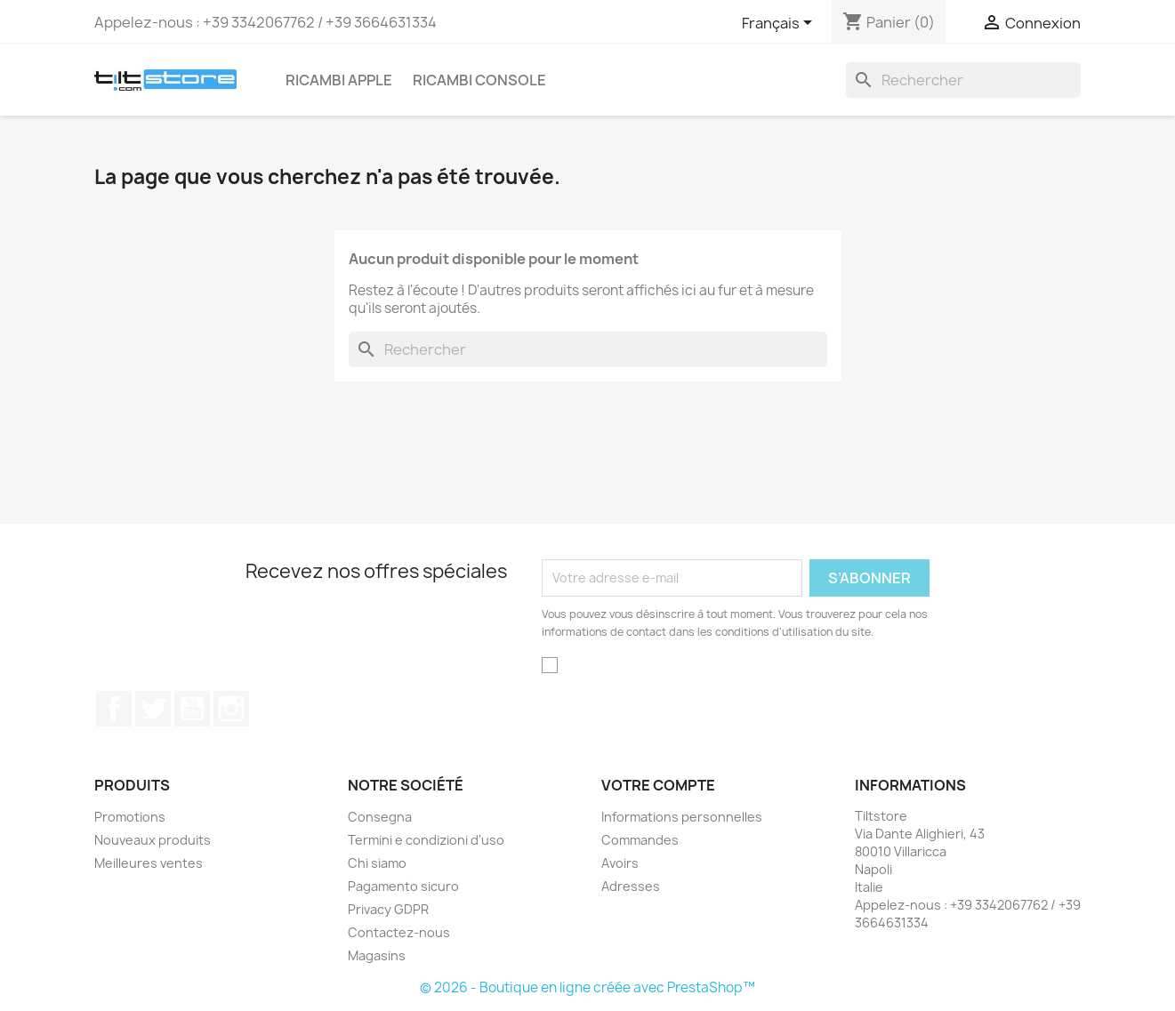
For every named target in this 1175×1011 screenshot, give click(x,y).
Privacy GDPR (388, 909)
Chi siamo (377, 863)
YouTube (192, 708)
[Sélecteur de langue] (780, 24)
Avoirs (620, 863)
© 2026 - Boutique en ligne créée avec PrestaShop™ (587, 987)
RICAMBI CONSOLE (479, 80)
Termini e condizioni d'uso (426, 839)
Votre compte (658, 785)
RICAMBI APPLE (339, 80)
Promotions (129, 816)
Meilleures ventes (148, 863)
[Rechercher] (963, 80)
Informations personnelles (681, 816)
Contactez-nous (399, 932)
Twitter (153, 708)
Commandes (640, 839)
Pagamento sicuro (403, 886)
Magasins (377, 955)
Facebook (114, 708)
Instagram (231, 708)
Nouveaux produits (152, 839)
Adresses (630, 886)
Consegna (380, 816)
